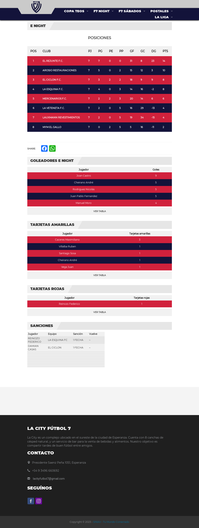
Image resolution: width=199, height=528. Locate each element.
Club (47, 51)
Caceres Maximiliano (67, 239)
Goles (156, 169)
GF (132, 51)
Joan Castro (84, 175)
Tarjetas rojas (142, 297)
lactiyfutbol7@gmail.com (49, 478)
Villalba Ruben (67, 246)
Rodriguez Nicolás (84, 189)
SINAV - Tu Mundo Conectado (111, 521)
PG (100, 51)
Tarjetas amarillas (139, 233)
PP (121, 51)
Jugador (84, 169)
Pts (165, 51)
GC (143, 51)
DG (153, 51)
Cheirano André (83, 182)
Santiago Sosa (67, 253)
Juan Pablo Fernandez (83, 196)
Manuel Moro (84, 202)
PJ (90, 51)
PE (111, 51)
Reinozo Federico (69, 303)
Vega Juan (67, 266)
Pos (33, 51)
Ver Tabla (99, 211)
